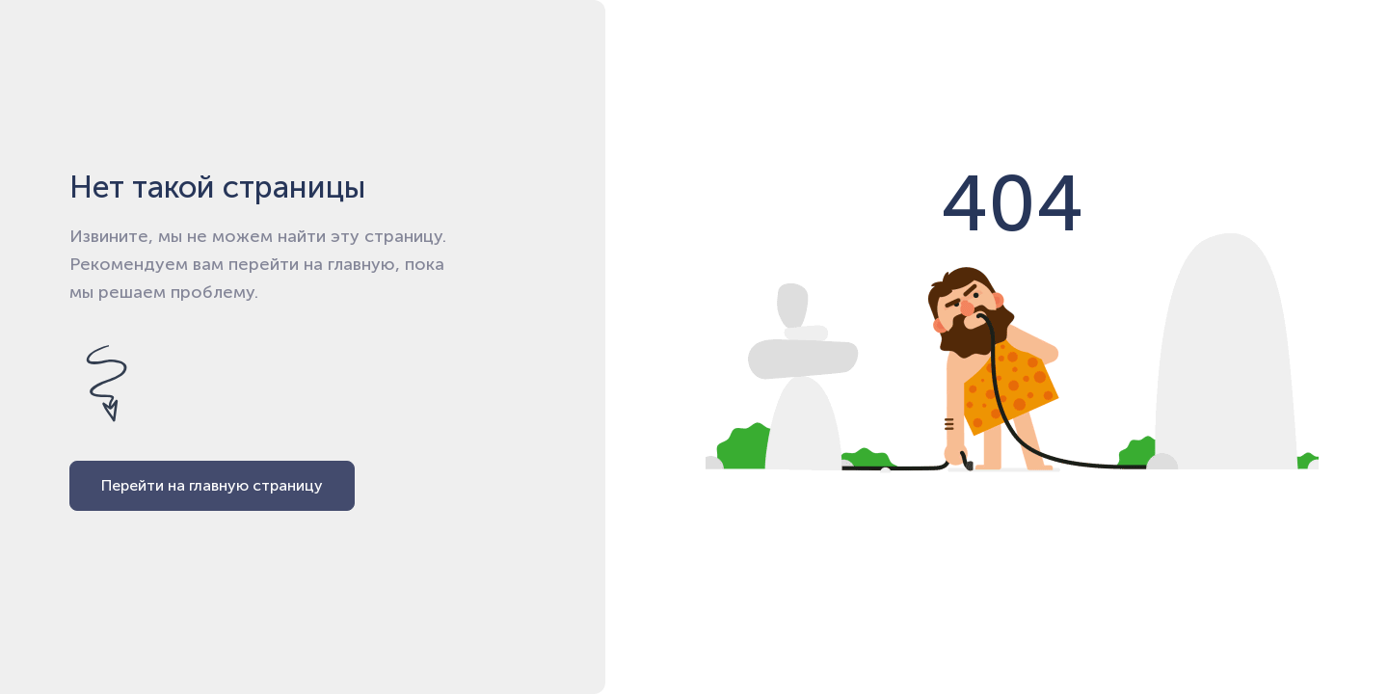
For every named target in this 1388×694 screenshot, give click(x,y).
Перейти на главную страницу (212, 485)
